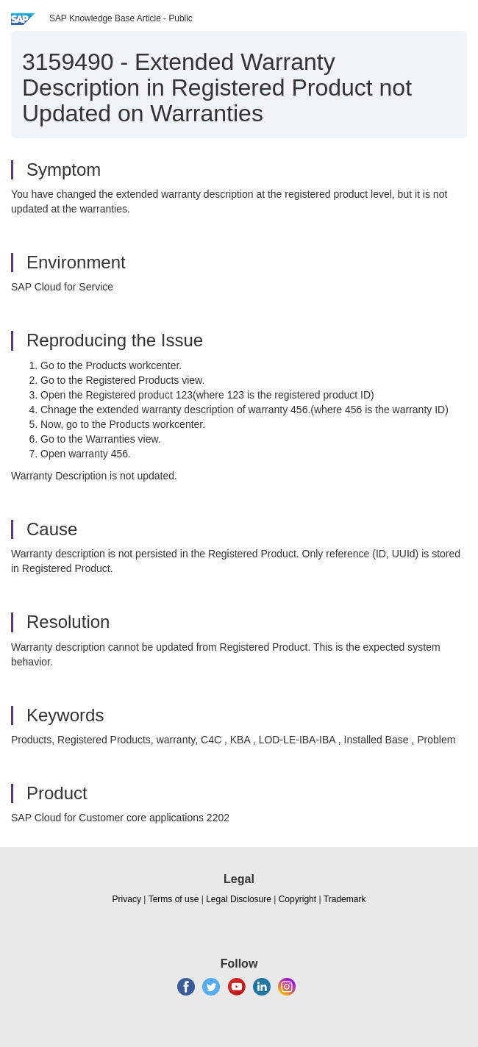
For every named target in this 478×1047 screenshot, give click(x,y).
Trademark (345, 899)
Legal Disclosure (238, 899)
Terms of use (174, 899)
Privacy (127, 899)
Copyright (297, 899)
